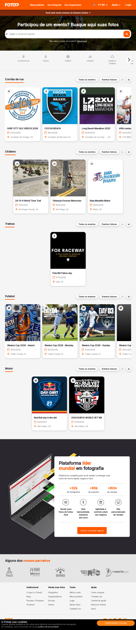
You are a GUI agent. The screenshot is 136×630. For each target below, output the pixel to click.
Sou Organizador (73, 5)
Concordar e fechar (116, 623)
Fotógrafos (53, 592)
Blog (29, 596)
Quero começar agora (92, 530)
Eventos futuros (109, 79)
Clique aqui (82, 41)
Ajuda (116, 5)
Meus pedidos (37, 5)
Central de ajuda (98, 600)
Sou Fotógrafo (54, 5)
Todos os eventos (86, 79)
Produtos (31, 604)
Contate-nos (96, 596)
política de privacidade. (48, 627)
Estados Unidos (82, 13)
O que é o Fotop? (34, 592)
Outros (51, 604)
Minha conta (75, 592)
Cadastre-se (75, 609)
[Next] (129, 60)
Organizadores (55, 596)
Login (72, 600)
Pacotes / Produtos (35, 600)
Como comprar (97, 592)
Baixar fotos (75, 604)
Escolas (51, 600)
